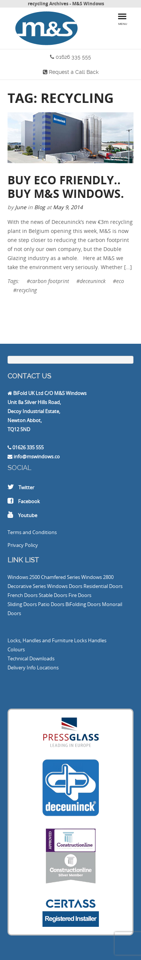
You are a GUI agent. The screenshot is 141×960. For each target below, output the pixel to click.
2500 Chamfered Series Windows (65, 577)
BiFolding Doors (83, 604)
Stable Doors (53, 595)
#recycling (25, 290)
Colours (16, 649)
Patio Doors (51, 604)
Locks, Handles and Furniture (40, 640)
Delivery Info (22, 667)
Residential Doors (103, 586)
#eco (118, 281)
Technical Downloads (31, 658)
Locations (48, 667)
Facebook (29, 501)
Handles (97, 640)
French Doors (23, 595)
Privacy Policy (23, 545)
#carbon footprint (48, 281)
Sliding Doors (22, 604)
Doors (75, 586)
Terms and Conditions (32, 532)
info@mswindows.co (37, 456)
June (20, 207)
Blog (39, 207)
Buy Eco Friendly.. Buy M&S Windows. (66, 186)
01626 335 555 (73, 57)
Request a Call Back (74, 72)
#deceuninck (91, 281)
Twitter (26, 487)
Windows (18, 577)
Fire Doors (79, 595)
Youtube (27, 515)
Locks (80, 640)
